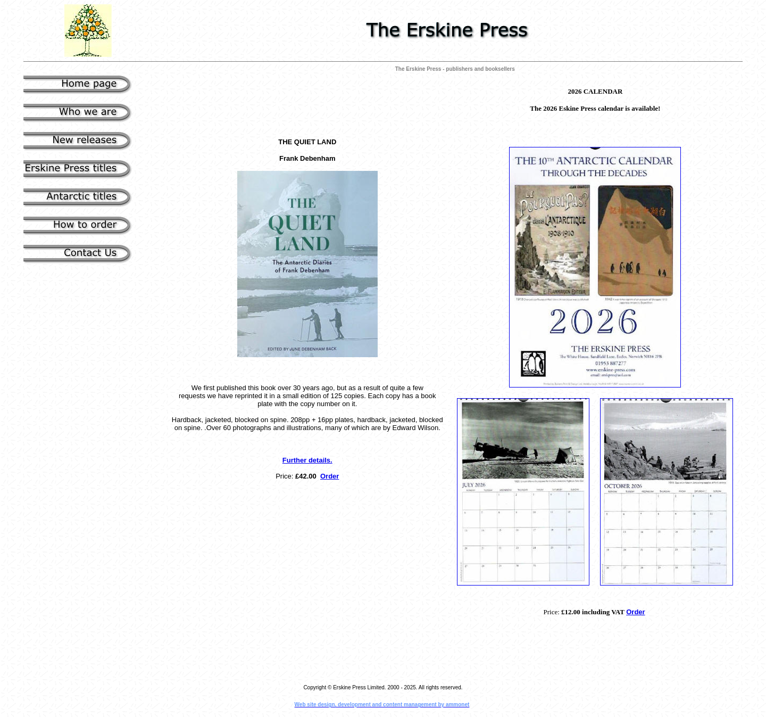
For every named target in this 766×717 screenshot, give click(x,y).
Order (329, 476)
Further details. (307, 460)
